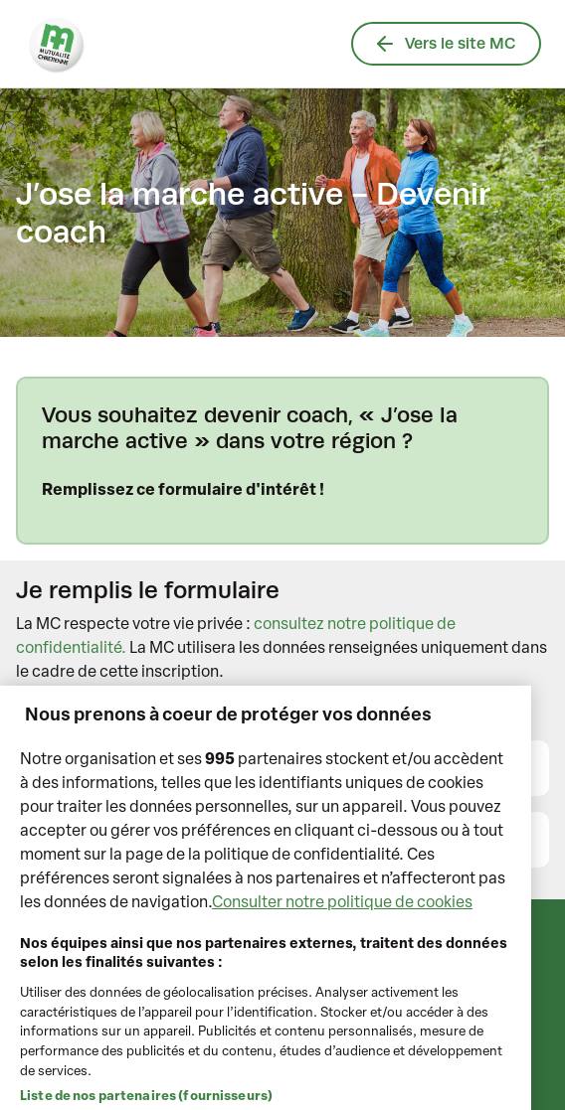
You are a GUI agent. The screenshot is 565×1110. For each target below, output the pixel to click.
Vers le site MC (446, 43)
